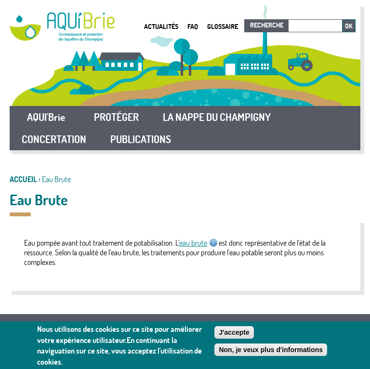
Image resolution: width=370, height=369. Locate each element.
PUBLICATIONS (140, 139)
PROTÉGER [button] (116, 117)
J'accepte (234, 332)
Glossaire (222, 26)
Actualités (161, 26)
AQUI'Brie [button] (46, 117)
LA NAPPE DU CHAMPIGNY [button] (217, 117)
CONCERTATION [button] (54, 139)
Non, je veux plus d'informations (271, 350)
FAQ (192, 26)
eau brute (198, 243)
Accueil (23, 179)
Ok (349, 26)
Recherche (266, 25)
